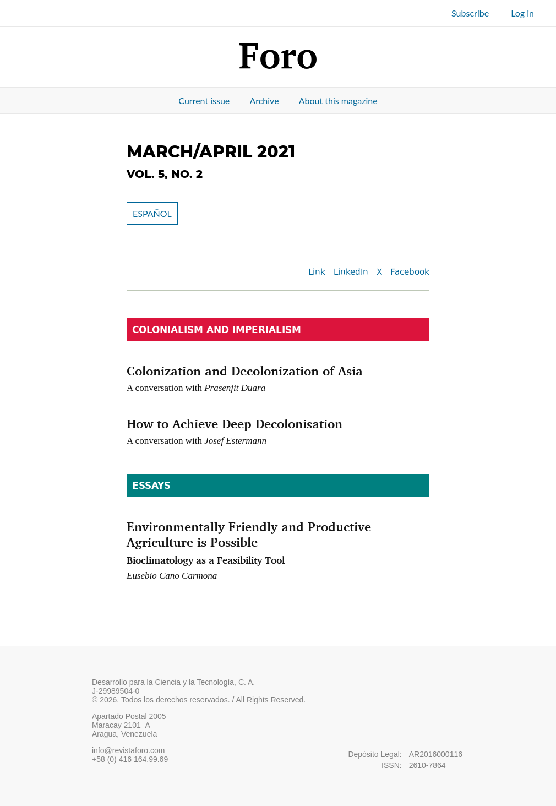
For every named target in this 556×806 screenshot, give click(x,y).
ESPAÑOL (152, 213)
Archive (264, 100)
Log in (522, 13)
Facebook (409, 272)
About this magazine (338, 100)
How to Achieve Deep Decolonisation (234, 423)
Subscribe (470, 13)
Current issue (204, 100)
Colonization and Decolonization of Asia (245, 370)
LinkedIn (351, 272)
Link (316, 272)
